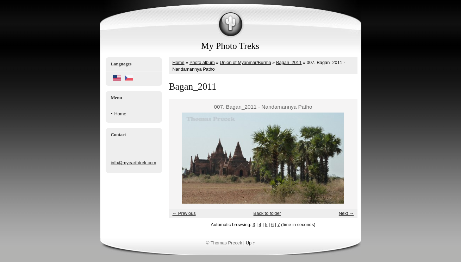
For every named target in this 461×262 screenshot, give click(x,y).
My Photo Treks (230, 46)
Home (120, 113)
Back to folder (267, 213)
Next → (346, 213)
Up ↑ (250, 242)
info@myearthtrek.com (133, 162)
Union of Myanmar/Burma (245, 62)
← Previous (184, 213)
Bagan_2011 (289, 62)
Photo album (202, 62)
